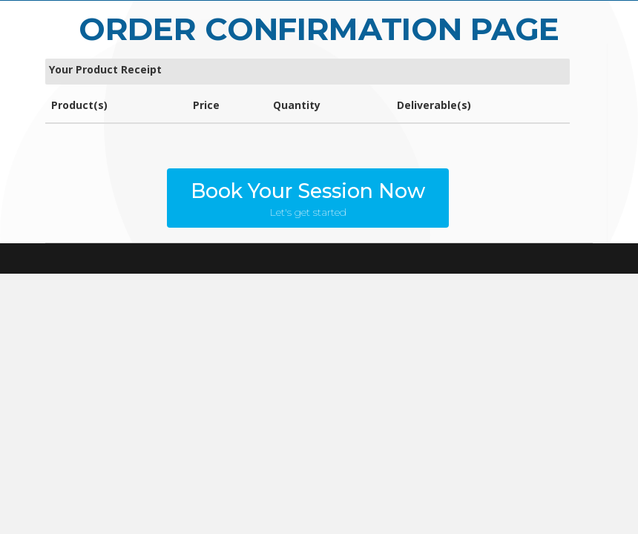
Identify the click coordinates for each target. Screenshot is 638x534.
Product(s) (79, 105)
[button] (308, 198)
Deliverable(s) (434, 105)
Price (206, 105)
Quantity (296, 105)
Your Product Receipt (105, 69)
